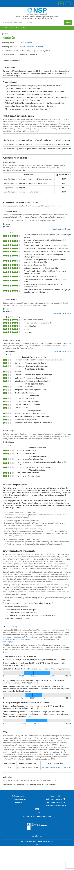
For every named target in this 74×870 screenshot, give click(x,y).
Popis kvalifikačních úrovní (61, 229)
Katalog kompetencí (18, 799)
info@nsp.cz (37, 836)
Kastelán (23, 28)
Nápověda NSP (55, 796)
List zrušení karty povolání (55, 806)
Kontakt (37, 812)
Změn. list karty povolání (55, 802)
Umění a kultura (14, 28)
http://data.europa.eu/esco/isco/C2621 (56, 768)
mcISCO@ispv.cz (9, 642)
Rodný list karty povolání (55, 799)
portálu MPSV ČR (49, 780)
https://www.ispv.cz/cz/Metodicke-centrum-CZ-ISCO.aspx (24, 639)
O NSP (37, 809)
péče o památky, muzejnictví (31, 46)
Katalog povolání (18, 796)
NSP (5, 28)
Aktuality (18, 802)
